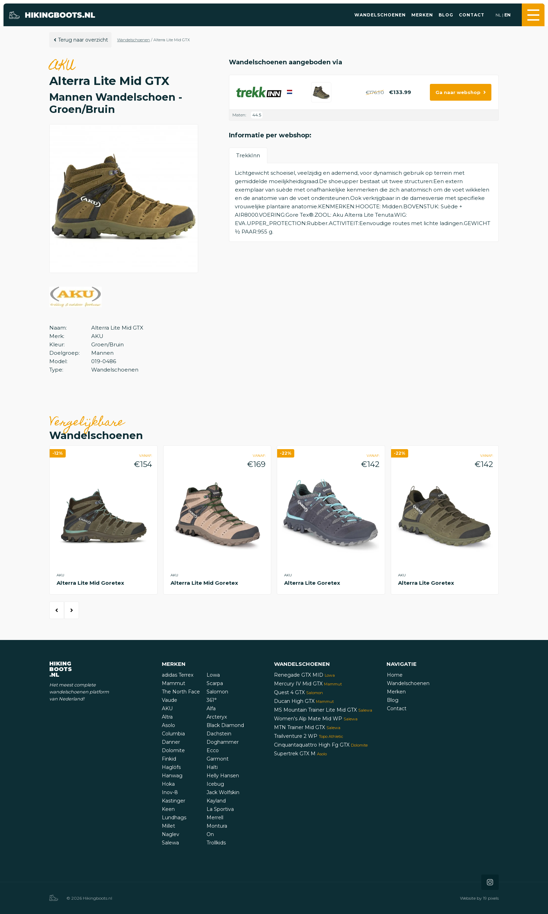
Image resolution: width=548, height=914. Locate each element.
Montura (217, 826)
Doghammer (223, 742)
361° (212, 700)
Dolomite (173, 750)
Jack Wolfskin (223, 792)
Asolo (168, 725)
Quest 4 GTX (298, 692)
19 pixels (491, 898)
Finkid (169, 759)
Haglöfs (171, 767)
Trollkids (216, 843)
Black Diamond (225, 725)
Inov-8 (170, 792)
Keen (168, 809)
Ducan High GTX (304, 701)
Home (395, 675)
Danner (171, 742)
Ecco (213, 750)
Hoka (168, 784)
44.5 (256, 114)
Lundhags (174, 817)
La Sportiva (220, 809)
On (210, 834)
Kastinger (173, 801)
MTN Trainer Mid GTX (307, 727)
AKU (167, 708)
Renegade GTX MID (304, 675)
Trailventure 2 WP (308, 736)
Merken (422, 14)
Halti (212, 767)
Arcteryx (217, 717)
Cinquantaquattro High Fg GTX (321, 745)
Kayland (216, 801)
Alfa (211, 708)
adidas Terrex (177, 675)
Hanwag (172, 775)
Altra (167, 717)
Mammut (173, 683)
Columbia (173, 734)
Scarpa (215, 683)
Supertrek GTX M (300, 753)
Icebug (215, 784)
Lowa (213, 675)
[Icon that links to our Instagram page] (490, 882)
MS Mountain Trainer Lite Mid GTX (323, 710)
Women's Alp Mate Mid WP (316, 718)
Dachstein (219, 734)
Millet (168, 826)
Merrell (215, 817)
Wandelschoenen (380, 14)
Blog (446, 14)
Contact (471, 14)
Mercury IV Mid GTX (308, 684)
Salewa (170, 843)
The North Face (181, 692)
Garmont (218, 759)
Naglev (170, 834)
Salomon (217, 692)
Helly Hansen (223, 775)
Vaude (169, 700)
